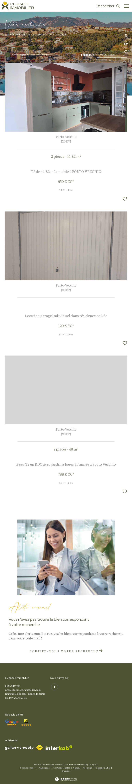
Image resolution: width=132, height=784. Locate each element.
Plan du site (44, 767)
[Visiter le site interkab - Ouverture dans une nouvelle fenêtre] (59, 747)
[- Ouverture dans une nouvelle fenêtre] (11, 722)
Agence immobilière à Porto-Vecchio (28, 34)
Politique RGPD (102, 767)
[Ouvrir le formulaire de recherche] (108, 6)
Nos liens (87, 767)
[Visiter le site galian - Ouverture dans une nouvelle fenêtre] (19, 748)
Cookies (66, 771)
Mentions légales (61, 767)
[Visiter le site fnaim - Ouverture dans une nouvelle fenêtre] (39, 747)
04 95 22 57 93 (12, 685)
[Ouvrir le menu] (126, 6)
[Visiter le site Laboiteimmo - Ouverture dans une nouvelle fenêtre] (66, 776)
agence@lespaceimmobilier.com (23, 689)
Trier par (87, 54)
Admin (76, 767)
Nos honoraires (28, 767)
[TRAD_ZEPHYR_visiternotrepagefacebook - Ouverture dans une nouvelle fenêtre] (53, 686)
